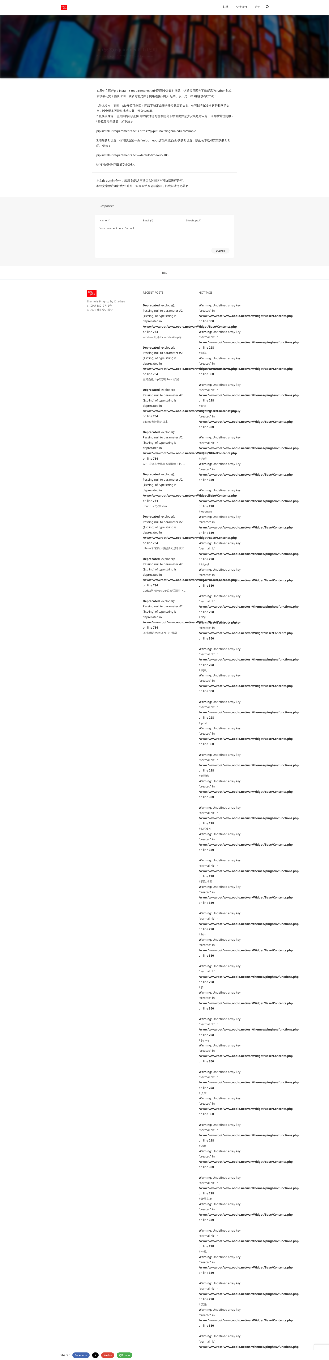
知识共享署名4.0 (142, 181)
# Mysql (204, 564)
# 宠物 (203, 1304)
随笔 (131, 52)
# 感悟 (203, 1146)
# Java (202, 406)
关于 (257, 7)
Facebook (81, 1355)
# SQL (202, 617)
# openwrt (205, 511)
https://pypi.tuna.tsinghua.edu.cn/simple (168, 131)
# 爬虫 (203, 670)
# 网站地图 (205, 881)
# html (203, 934)
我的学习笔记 (105, 310)
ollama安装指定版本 (155, 422)
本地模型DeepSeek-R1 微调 (160, 633)
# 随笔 (203, 353)
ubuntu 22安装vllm (155, 506)
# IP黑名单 (205, 1198)
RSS (164, 273)
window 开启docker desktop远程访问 (166, 337)
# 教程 (203, 458)
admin (110, 181)
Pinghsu (104, 301)
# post (203, 723)
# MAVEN (204, 828)
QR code (124, 1355)
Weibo (108, 1355)
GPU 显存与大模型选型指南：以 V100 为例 (169, 464)
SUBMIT (220, 250)
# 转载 (203, 1251)
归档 (225, 7)
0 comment (147, 52)
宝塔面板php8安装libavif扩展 (161, 379)
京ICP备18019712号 (99, 305)
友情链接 (241, 7)
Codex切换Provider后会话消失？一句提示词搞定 (172, 590)
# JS (201, 987)
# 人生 (203, 1093)
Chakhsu (119, 301)
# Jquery (204, 1040)
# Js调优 (204, 776)
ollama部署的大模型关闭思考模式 (163, 548)
